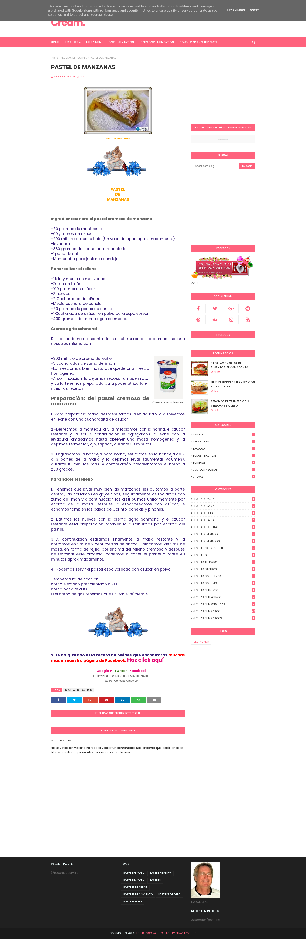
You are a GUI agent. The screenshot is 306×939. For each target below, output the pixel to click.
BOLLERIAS (224, 462)
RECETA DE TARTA (224, 520)
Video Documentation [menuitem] (157, 42)
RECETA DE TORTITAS (224, 527)
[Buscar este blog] (215, 166)
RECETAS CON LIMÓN (224, 583)
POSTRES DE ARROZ (135, 887)
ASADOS (224, 434)
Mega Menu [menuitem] (94, 42)
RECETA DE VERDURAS (224, 541)
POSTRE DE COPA (133, 873)
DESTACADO (201, 641)
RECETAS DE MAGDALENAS (224, 604)
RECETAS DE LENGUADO (224, 597)
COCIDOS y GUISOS (224, 469)
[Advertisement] (227, 85)
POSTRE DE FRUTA (160, 873)
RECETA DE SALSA (224, 506)
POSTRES (155, 880)
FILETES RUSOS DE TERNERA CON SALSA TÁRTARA (233, 384)
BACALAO (224, 448)
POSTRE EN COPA (133, 880)
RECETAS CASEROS (224, 569)
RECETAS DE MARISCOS (224, 618)
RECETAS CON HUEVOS (224, 576)
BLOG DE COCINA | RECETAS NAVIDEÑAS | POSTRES (166, 933)
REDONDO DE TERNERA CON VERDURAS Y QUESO (230, 403)
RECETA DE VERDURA (224, 534)
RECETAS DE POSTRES (74, 58)
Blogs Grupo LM (64, 76)
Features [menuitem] (71, 42)
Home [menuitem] (55, 42)
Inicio (54, 58)
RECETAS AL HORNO (224, 562)
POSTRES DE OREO (169, 894)
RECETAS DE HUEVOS (224, 590)
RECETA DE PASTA (224, 499)
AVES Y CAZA (224, 441)
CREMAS (224, 476)
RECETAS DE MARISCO (224, 611)
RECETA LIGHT (224, 555)
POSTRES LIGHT (132, 901)
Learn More (236, 10)
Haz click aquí (145, 659)
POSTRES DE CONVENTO (138, 894)
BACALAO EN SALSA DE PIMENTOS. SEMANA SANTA (229, 365)
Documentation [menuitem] (121, 42)
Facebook (138, 671)
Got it (254, 10)
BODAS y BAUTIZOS (224, 455)
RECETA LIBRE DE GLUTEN (224, 548)
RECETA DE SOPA (224, 513)
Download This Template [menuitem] (198, 42)
